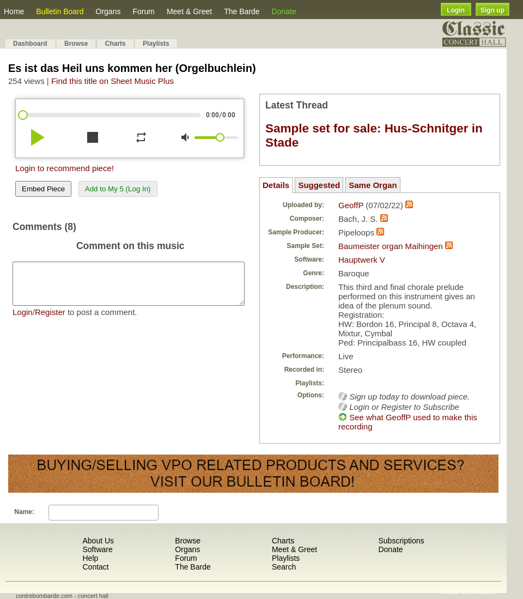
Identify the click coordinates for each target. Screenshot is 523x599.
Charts (115, 43)
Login (456, 10)
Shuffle (450, 592)
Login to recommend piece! (64, 168)
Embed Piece (43, 189)
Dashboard (30, 43)
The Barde (241, 11)
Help (90, 558)
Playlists (156, 43)
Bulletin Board (59, 11)
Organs (108, 11)
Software (97, 549)
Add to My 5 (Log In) (118, 189)
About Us (98, 540)
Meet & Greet (189, 11)
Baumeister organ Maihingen (390, 246)
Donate (284, 11)
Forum (143, 11)
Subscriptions (401, 540)
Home (14, 11)
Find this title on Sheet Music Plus (112, 81)
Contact (95, 566)
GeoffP (350, 205)
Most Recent (478, 592)
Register (50, 320)
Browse (76, 43)
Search (284, 566)
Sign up (492, 10)
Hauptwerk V (361, 259)
